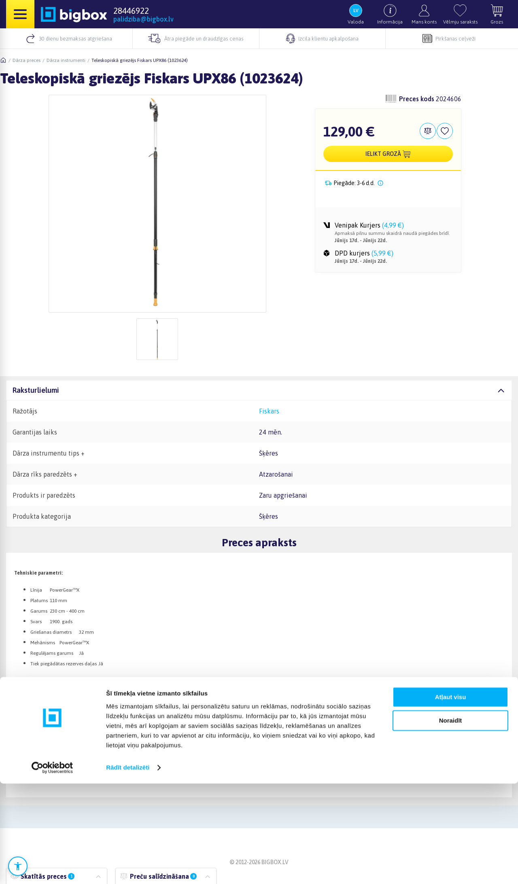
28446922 (131, 10)
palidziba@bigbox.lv (143, 19)
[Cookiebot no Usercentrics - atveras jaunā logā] (52, 868)
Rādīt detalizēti (127, 868)
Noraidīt (450, 821)
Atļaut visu (450, 797)
